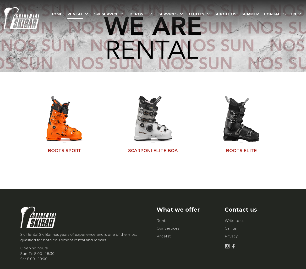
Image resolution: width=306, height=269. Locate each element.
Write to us (234, 220)
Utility (197, 14)
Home (56, 14)
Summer (250, 14)
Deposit (138, 14)
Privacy (231, 236)
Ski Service (106, 14)
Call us (230, 228)
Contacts (275, 14)
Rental (163, 220)
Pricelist (164, 236)
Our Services (168, 228)
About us (226, 14)
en (293, 14)
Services (168, 14)
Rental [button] (75, 14)
